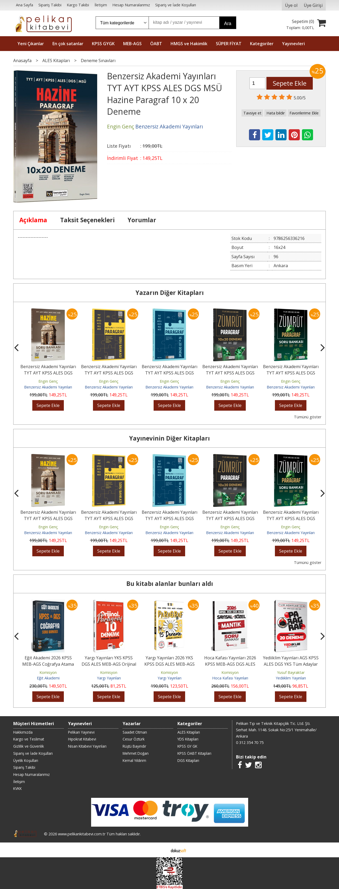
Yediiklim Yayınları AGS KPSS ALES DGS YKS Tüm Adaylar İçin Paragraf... (291, 664)
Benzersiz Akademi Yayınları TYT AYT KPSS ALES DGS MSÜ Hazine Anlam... (48, 373)
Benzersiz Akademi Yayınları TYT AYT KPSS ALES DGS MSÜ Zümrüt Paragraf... (291, 373)
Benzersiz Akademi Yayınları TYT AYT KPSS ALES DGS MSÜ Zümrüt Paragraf (230, 373)
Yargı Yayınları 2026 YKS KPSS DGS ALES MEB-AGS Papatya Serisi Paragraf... (169, 664)
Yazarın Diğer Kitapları (170, 293)
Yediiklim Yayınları (291, 677)
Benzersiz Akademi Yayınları (48, 387)
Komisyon (48, 672)
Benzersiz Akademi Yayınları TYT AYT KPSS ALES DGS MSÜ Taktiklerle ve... (109, 373)
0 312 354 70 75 (250, 742)
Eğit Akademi (48, 677)
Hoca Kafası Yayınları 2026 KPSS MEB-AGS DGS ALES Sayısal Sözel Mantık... (230, 664)
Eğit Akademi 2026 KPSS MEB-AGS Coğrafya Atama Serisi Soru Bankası (48, 664)
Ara (227, 23)
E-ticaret (161, 850)
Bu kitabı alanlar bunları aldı (169, 584)
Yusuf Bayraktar (291, 672)
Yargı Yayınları (109, 677)
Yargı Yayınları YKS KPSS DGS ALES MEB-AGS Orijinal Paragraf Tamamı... (109, 664)
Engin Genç (48, 381)
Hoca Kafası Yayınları (230, 677)
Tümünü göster (307, 416)
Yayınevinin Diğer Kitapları (169, 438)
